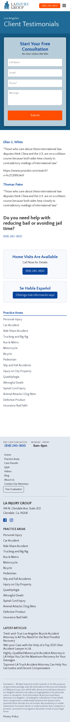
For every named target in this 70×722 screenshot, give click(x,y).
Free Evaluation (13, 489)
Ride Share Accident (15, 331)
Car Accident (11, 325)
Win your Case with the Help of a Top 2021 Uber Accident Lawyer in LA (33, 647)
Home (7, 454)
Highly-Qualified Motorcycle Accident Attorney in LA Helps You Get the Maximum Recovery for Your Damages (34, 657)
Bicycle (7, 354)
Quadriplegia (11, 377)
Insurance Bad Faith (15, 405)
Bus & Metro (11, 342)
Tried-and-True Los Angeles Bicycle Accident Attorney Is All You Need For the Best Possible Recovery (31, 637)
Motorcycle (10, 348)
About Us (9, 479)
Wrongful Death (13, 382)
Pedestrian (9, 359)
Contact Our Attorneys (16, 483)
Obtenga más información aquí (35, 295)
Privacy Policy (10, 716)
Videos (8, 471)
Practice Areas (12, 459)
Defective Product (14, 400)
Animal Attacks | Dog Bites (19, 394)
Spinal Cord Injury (14, 388)
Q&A (7, 467)
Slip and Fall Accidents (17, 365)
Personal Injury (12, 319)
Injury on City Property (17, 371)
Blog (6, 475)
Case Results (11, 463)
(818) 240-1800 (12, 236)
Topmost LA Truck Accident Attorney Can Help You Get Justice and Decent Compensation (35, 666)
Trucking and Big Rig (15, 336)
